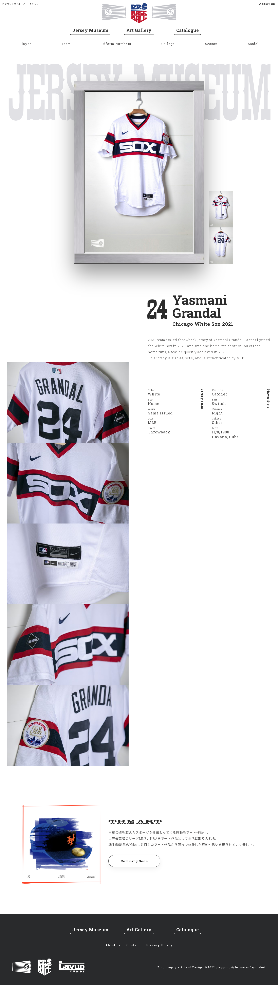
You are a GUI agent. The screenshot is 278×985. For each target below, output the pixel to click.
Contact (134, 945)
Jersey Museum (90, 30)
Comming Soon (135, 861)
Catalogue (187, 30)
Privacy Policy (160, 945)
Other (217, 422)
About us (267, 4)
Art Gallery (139, 30)
